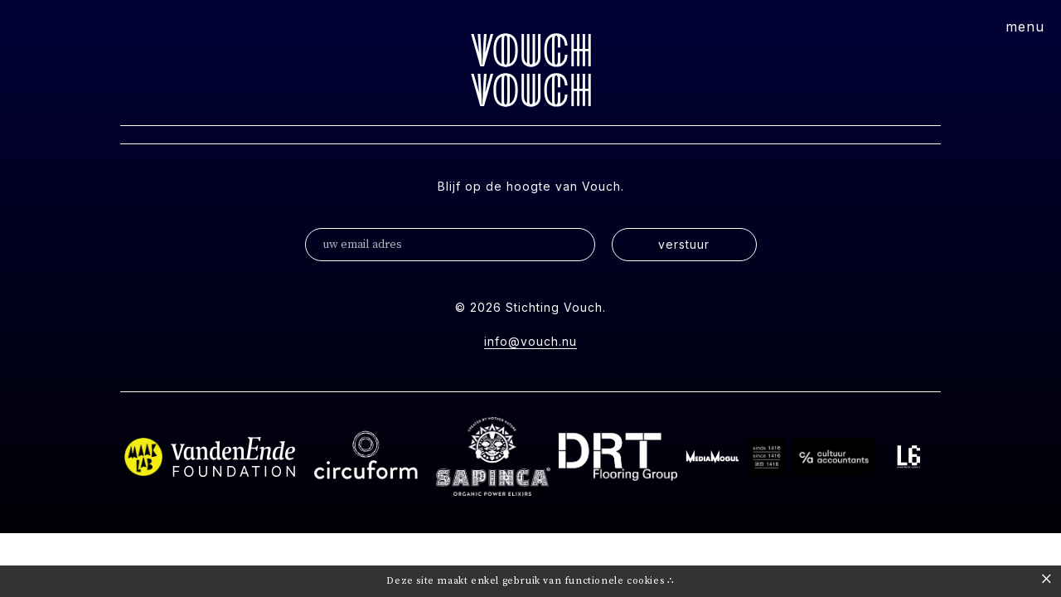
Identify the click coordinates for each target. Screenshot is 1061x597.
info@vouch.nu (530, 341)
